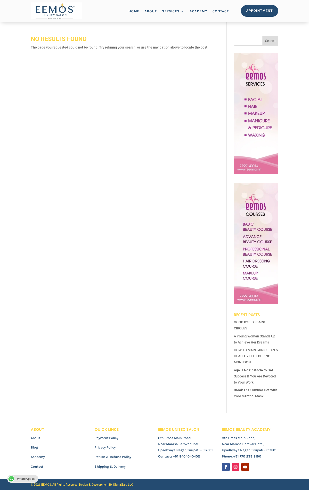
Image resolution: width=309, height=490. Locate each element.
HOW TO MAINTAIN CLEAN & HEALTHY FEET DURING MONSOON (256, 356)
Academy (198, 11)
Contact (220, 11)
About (151, 11)
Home (134, 11)
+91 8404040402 (186, 456)
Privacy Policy (105, 447)
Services (170, 11)
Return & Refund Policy (113, 457)
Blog (34, 447)
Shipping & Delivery (110, 467)
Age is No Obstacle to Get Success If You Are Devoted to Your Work (255, 376)
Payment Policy (106, 438)
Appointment (259, 11)
